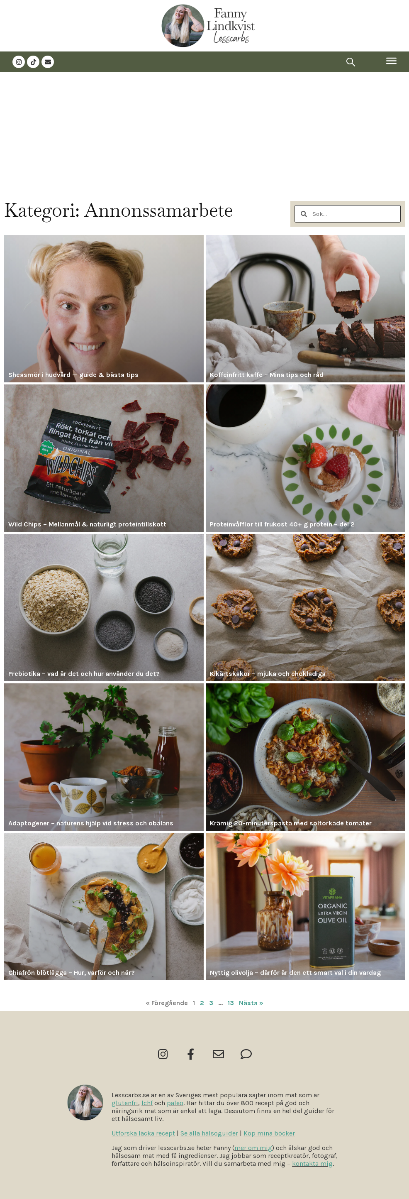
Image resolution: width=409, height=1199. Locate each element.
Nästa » (251, 1003)
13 (231, 1003)
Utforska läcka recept (143, 1133)
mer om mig (253, 1148)
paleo (175, 1103)
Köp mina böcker (269, 1133)
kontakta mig (312, 1163)
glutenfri (125, 1103)
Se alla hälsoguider (209, 1133)
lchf (147, 1103)
